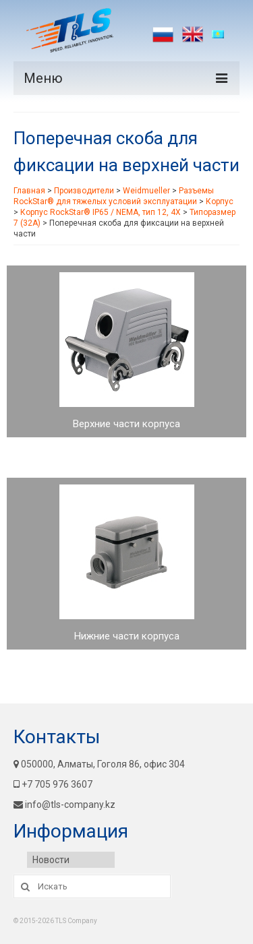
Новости (50, 859)
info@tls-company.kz (64, 804)
